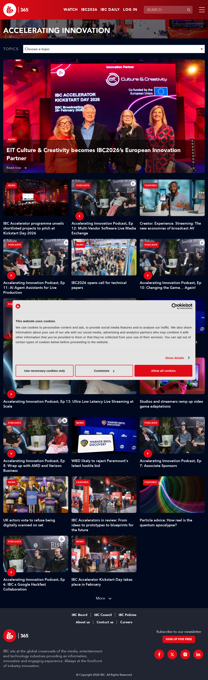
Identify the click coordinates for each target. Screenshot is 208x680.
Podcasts (82, 185)
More (100, 598)
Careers (126, 622)
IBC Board (79, 615)
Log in (130, 10)
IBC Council (103, 615)
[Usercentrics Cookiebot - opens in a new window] (174, 306)
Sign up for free (179, 639)
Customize (104, 370)
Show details (174, 357)
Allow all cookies (163, 370)
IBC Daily (110, 10)
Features (151, 185)
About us (83, 622)
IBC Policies (127, 615)
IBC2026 (89, 10)
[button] (201, 9)
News (11, 139)
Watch (71, 10)
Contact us (105, 622)
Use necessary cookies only (44, 370)
